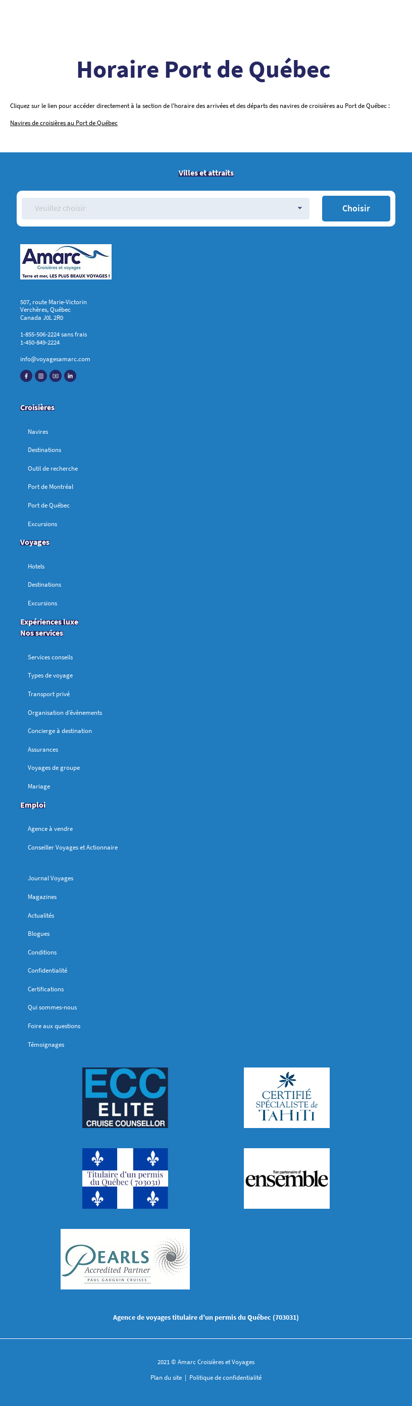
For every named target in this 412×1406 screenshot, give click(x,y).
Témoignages (46, 1044)
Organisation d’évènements (65, 712)
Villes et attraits (206, 172)
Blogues (38, 933)
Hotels (36, 566)
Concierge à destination (60, 730)
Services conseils (50, 657)
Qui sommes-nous (52, 1007)
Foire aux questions (54, 1026)
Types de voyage (50, 675)
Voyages (34, 542)
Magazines (42, 896)
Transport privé (49, 694)
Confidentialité (47, 970)
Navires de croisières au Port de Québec (64, 123)
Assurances (43, 749)
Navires (38, 431)
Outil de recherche (53, 468)
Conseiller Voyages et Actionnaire (73, 847)
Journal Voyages (50, 878)
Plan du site (166, 1377)
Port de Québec (49, 505)
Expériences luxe (49, 621)
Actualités (41, 915)
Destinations (44, 449)
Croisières (37, 407)
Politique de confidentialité (225, 1377)
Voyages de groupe (54, 767)
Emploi (32, 805)
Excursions (42, 524)
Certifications (46, 989)
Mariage (39, 786)
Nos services (41, 633)
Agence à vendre (50, 828)
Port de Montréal (50, 486)
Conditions (42, 952)
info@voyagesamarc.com (55, 359)
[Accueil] (206, 263)
